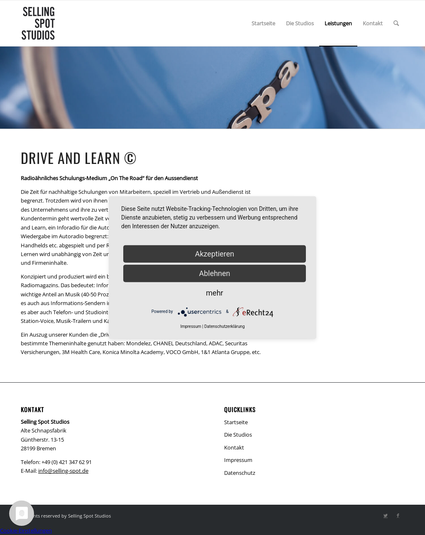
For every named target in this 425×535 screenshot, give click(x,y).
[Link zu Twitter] (385, 515)
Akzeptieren (214, 253)
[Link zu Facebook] (398, 515)
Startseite (236, 422)
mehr (214, 292)
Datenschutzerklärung (224, 326)
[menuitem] (263, 23)
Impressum (238, 460)
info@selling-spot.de (63, 470)
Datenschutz (239, 472)
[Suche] (396, 23)
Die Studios (238, 434)
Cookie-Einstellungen (26, 530)
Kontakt (234, 447)
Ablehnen (214, 273)
